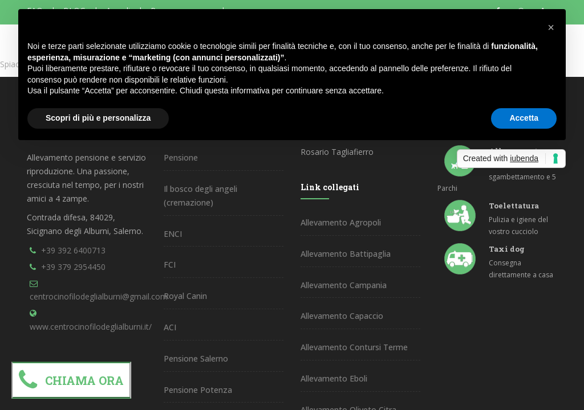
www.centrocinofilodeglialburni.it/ (91, 326)
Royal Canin (185, 295)
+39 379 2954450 (73, 266)
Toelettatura (514, 205)
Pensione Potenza (198, 389)
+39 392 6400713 (73, 250)
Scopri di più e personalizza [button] (98, 117)
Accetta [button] (523, 117)
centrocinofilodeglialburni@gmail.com (99, 296)
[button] (551, 27)
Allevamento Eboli (334, 378)
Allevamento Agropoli (341, 222)
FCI (170, 264)
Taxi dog (507, 249)
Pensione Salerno (196, 358)
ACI (170, 327)
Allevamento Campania (344, 285)
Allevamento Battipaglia (346, 253)
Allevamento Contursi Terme (354, 347)
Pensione (181, 157)
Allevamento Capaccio (342, 315)
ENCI (173, 233)
